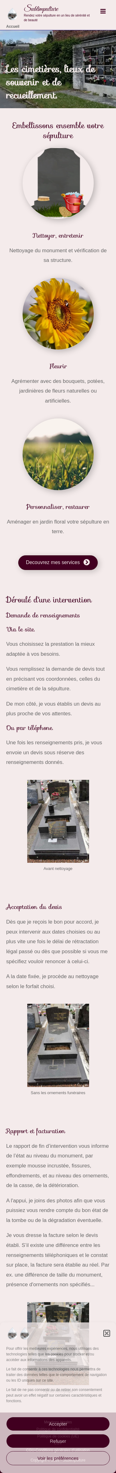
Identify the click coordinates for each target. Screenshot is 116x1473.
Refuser (58, 1441)
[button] (107, 1333)
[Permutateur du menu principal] (103, 11)
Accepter (58, 1424)
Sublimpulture (41, 9)
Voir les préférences (58, 1458)
